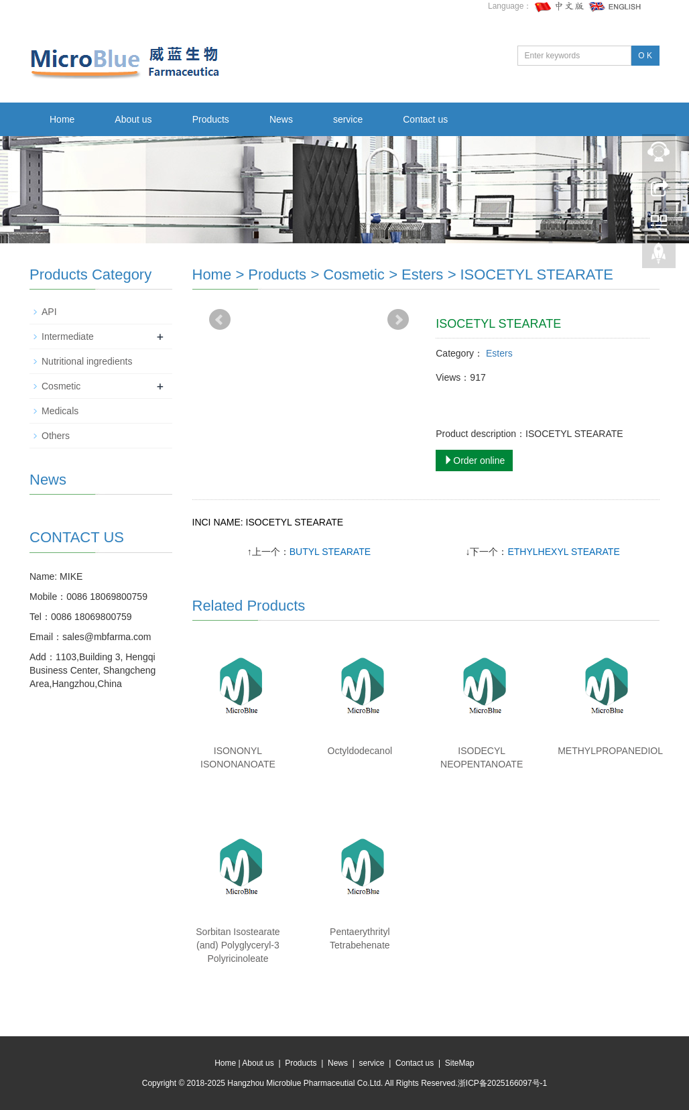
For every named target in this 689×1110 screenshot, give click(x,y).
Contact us (425, 119)
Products (210, 119)
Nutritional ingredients (87, 361)
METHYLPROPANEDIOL (610, 750)
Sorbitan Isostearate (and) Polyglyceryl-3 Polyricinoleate (237, 945)
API (49, 311)
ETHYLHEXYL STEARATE (563, 551)
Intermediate (68, 336)
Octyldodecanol (360, 750)
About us (133, 119)
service (348, 119)
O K (645, 55)
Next (398, 319)
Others (56, 435)
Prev (220, 319)
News (281, 119)
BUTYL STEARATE (330, 551)
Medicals (60, 411)
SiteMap (460, 1063)
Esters (422, 274)
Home (62, 119)
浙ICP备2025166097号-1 (502, 1083)
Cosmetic (354, 274)
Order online (474, 460)
